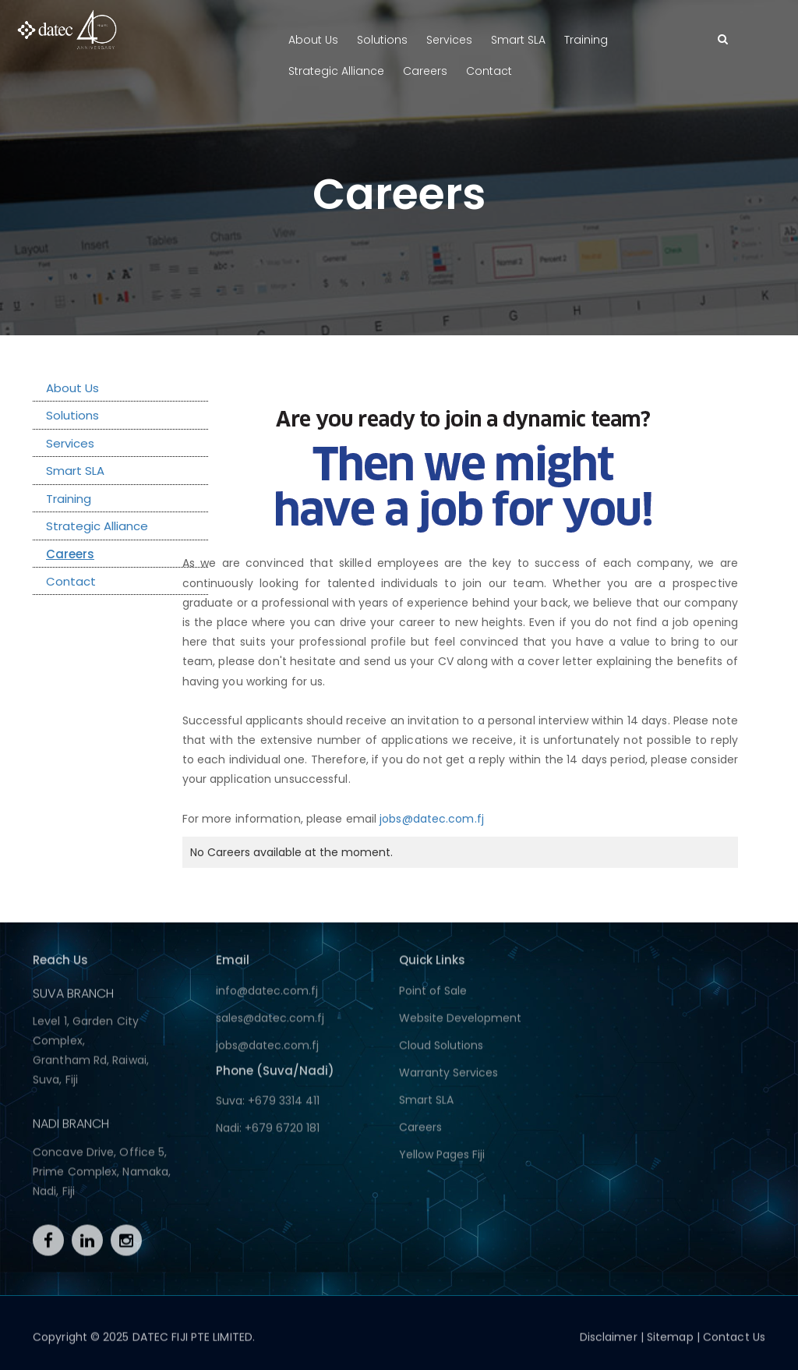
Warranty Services (448, 1077)
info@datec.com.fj (267, 995)
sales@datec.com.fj (270, 1022)
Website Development (460, 1022)
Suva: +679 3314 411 (268, 1105)
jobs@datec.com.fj (432, 819)
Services (449, 40)
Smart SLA (518, 40)
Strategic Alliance (336, 71)
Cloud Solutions (441, 1049)
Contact (489, 71)
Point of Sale (433, 995)
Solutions (382, 40)
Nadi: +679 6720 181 (268, 1132)
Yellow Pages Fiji (442, 1158)
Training (586, 40)
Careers (425, 71)
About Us (313, 40)
